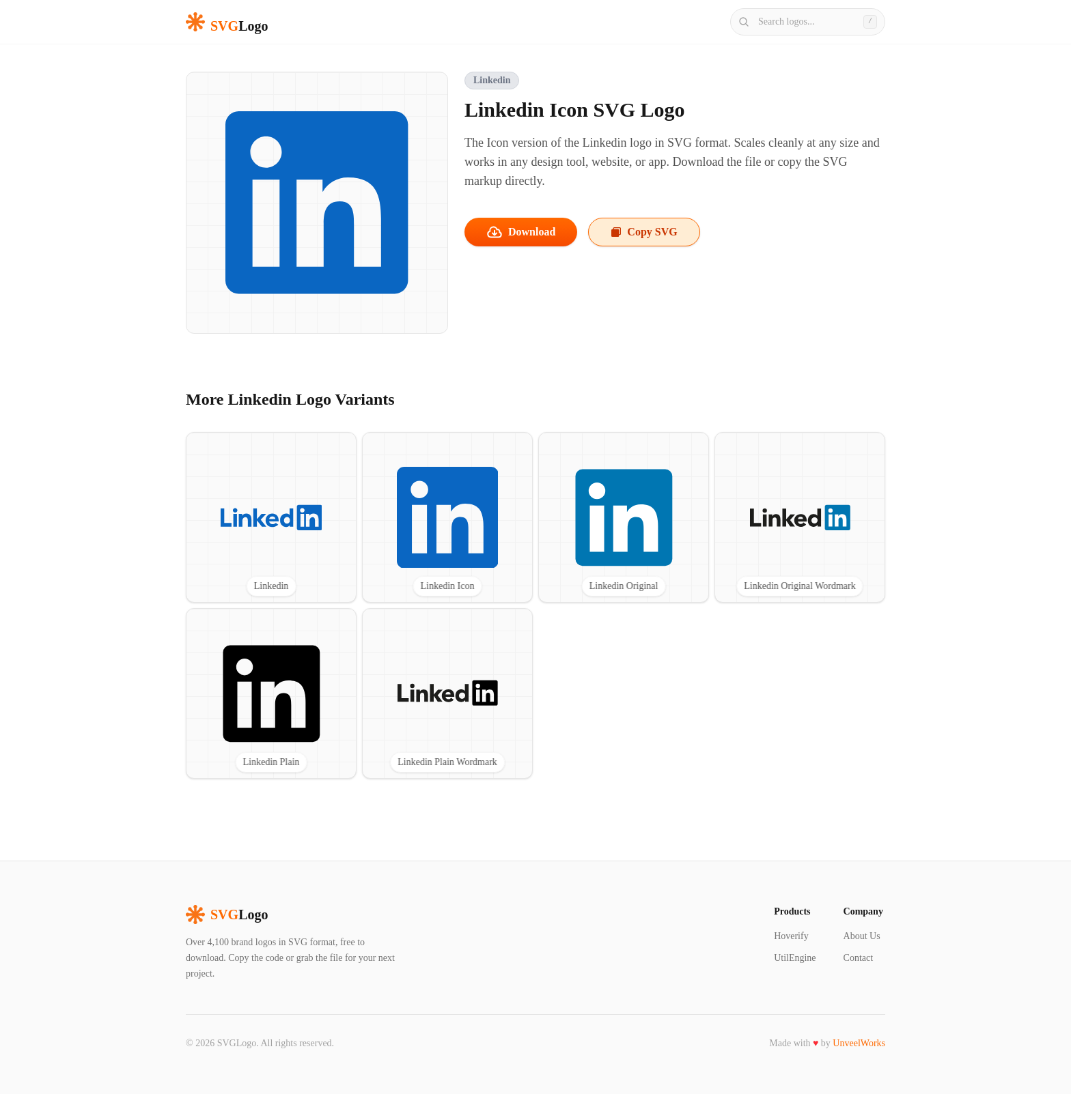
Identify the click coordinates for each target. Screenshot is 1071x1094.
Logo (227, 914)
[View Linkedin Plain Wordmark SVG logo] (447, 693)
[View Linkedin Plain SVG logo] (271, 693)
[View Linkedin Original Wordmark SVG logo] (799, 517)
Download (520, 232)
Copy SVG (644, 231)
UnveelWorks (859, 1043)
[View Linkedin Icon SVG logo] (447, 517)
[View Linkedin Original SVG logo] (623, 517)
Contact (859, 958)
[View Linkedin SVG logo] (271, 517)
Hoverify (791, 936)
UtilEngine (795, 958)
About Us (862, 936)
